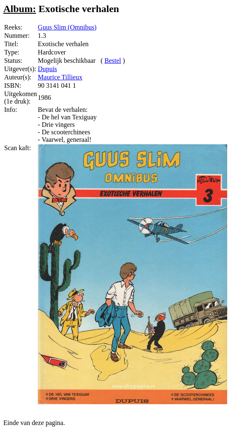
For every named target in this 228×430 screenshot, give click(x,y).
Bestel (113, 60)
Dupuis (47, 68)
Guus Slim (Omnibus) (67, 27)
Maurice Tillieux (60, 77)
